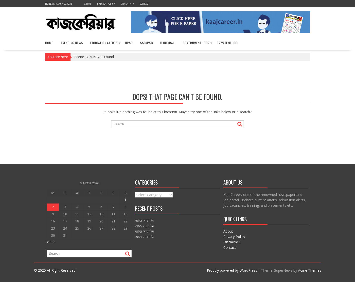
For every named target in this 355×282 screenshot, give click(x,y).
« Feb (51, 241)
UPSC (129, 42)
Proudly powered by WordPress (232, 270)
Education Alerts (103, 42)
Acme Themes (309, 270)
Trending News (71, 42)
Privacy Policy (106, 3)
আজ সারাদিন (144, 220)
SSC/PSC (146, 42)
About (87, 3)
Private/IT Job (227, 42)
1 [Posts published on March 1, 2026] (125, 199)
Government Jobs (196, 42)
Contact (145, 3)
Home (49, 42)
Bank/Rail (167, 42)
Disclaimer (127, 3)
